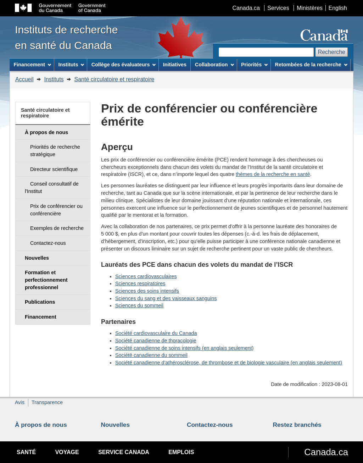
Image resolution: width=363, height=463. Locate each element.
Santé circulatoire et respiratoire (114, 79)
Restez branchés (297, 424)
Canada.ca (246, 8)
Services (278, 8)
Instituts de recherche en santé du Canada (66, 37)
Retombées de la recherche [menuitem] (311, 64)
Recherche (331, 52)
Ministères (310, 8)
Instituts (53, 79)
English (338, 8)
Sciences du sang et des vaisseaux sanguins (166, 298)
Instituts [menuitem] (71, 64)
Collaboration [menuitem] (214, 64)
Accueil (24, 79)
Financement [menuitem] (32, 64)
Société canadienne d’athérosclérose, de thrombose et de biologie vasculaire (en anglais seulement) (228, 362)
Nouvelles (115, 424)
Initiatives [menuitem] (174, 64)
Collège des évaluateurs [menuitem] (123, 64)
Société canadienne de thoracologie (155, 340)
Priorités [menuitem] (254, 64)
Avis (19, 402)
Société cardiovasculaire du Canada (156, 333)
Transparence (47, 402)
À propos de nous (41, 424)
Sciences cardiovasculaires (146, 276)
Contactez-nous (210, 424)
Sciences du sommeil (139, 305)
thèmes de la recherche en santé (273, 174)
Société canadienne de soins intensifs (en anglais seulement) (184, 348)
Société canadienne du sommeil (151, 355)
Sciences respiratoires (140, 283)
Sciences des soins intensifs (147, 291)
